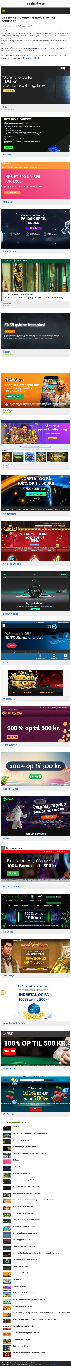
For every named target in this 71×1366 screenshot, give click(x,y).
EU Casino (8, 1114)
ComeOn (7, 154)
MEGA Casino (10, 1068)
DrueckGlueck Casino (14, 1023)
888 (5, 107)
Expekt (6, 352)
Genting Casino (11, 886)
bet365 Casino (10, 614)
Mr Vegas (8, 932)
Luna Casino (9, 251)
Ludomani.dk (12, 26)
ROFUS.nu (44, 1365)
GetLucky (8, 202)
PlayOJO (7, 465)
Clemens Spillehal (12, 564)
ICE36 (6, 662)
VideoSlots (9, 699)
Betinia (6, 838)
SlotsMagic (9, 975)
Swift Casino (9, 514)
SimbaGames (10, 745)
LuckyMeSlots (10, 789)
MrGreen (7, 303)
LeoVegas (8, 410)
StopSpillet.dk (53, 1365)
